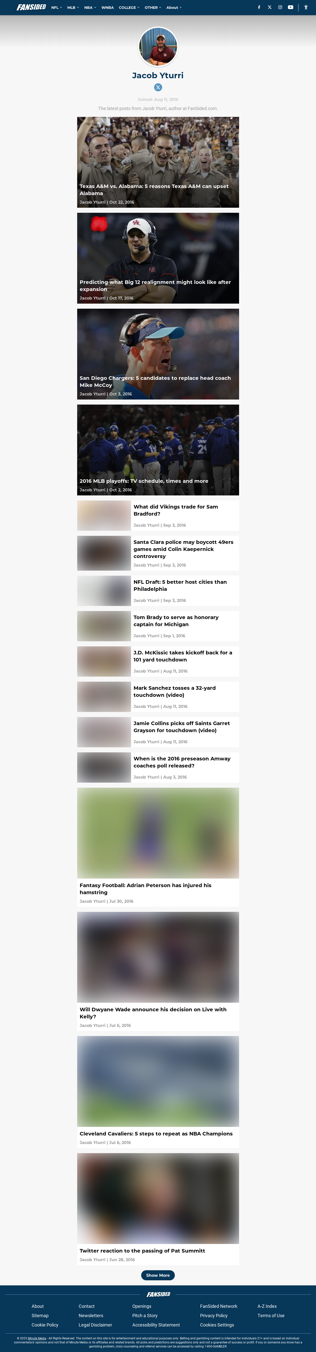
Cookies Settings (217, 1325)
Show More (158, 1275)
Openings (141, 1306)
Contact (87, 1306)
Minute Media (37, 1338)
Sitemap (40, 1315)
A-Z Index (267, 1306)
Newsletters (91, 1315)
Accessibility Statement (156, 1325)
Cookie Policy (45, 1325)
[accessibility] (306, 8)
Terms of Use (271, 1315)
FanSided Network (218, 1306)
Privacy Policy (214, 1315)
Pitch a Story (145, 1315)
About (38, 1306)
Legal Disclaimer (95, 1325)
